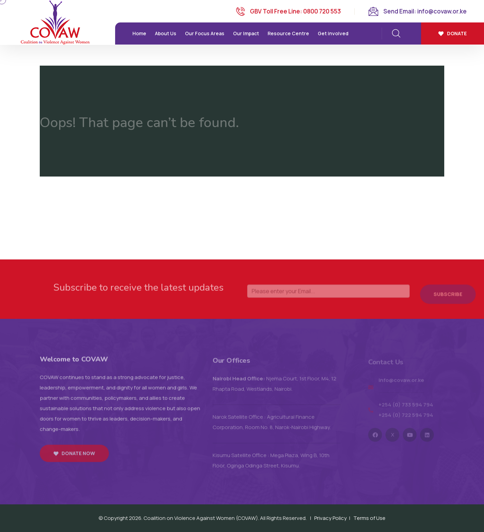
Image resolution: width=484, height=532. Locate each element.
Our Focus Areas (204, 33)
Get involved (333, 33)
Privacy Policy (330, 518)
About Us (165, 33)
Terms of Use (369, 518)
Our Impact (246, 33)
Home (139, 33)
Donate (452, 33)
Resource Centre (288, 33)
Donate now (74, 457)
